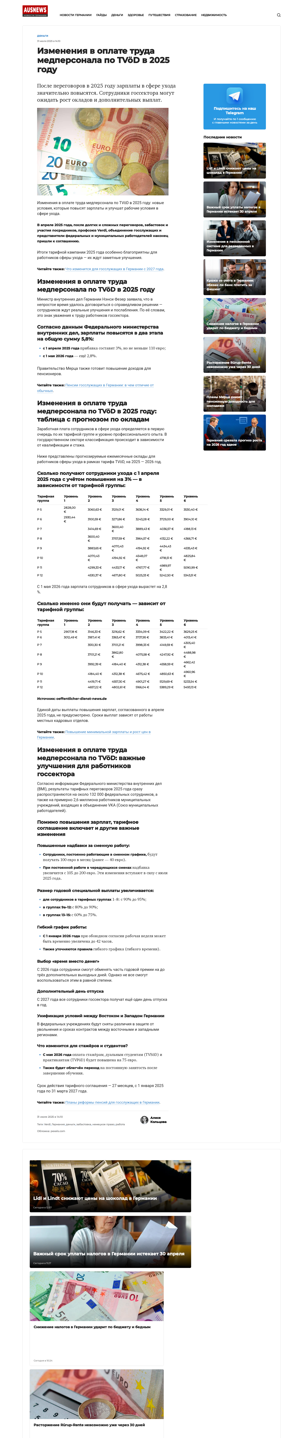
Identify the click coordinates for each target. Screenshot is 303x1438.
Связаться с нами (78, 1381)
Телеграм (212, 1371)
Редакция (73, 1376)
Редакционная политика (83, 1386)
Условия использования (83, 1391)
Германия (58, 1128)
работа (120, 1128)
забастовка (83, 1128)
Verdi (47, 1128)
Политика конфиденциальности (82, 1403)
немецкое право (103, 1128)
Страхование (129, 1396)
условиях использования (193, 1428)
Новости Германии (133, 1371)
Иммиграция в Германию (176, 1386)
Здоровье (127, 1386)
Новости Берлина (171, 1391)
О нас (70, 1371)
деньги (70, 1128)
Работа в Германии (172, 1376)
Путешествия (130, 1391)
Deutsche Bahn (169, 1381)
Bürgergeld (166, 1371)
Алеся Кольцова (158, 1125)
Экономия (165, 1396)
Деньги (42, 35)
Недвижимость (131, 1401)
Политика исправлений (83, 1396)
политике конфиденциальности (165, 1428)
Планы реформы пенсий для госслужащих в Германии (114, 1107)
